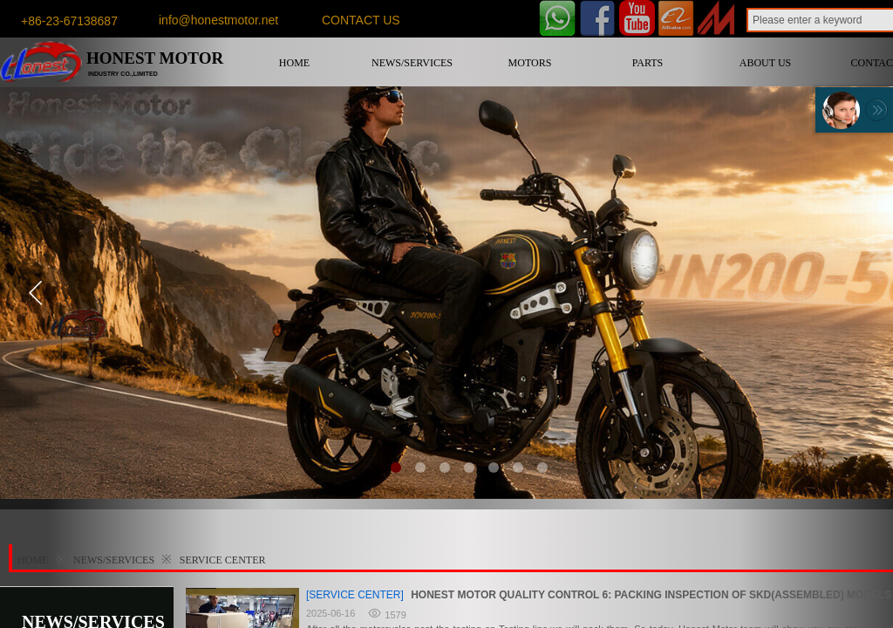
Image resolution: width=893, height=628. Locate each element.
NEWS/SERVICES (412, 63)
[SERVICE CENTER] (355, 595)
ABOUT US (765, 63)
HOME (294, 63)
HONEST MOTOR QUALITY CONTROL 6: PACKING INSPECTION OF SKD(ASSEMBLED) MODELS (651, 595)
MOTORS (530, 63)
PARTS (648, 63)
